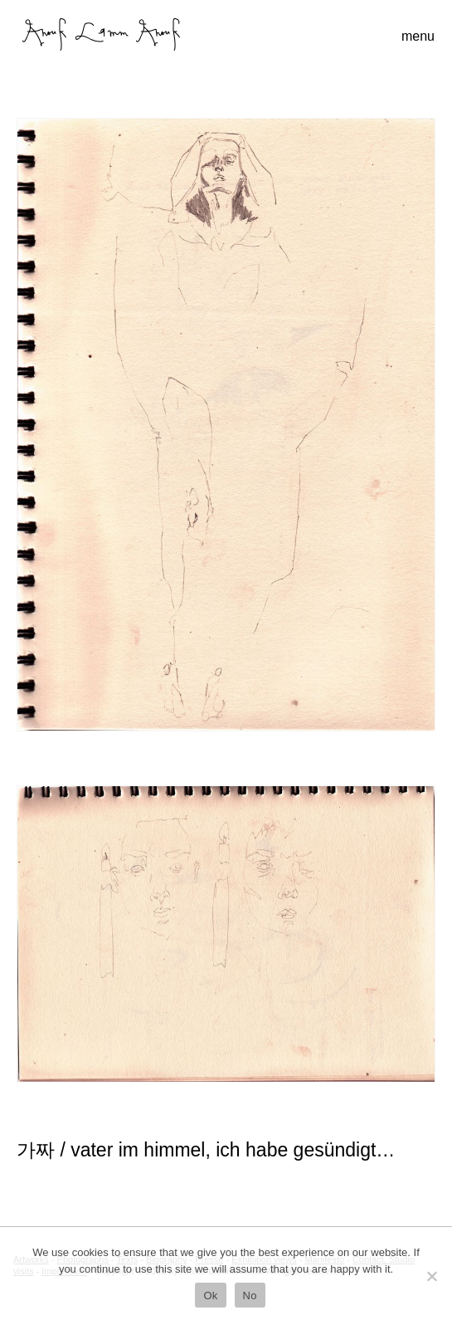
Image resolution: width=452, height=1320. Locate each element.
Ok (210, 1295)
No (250, 1295)
